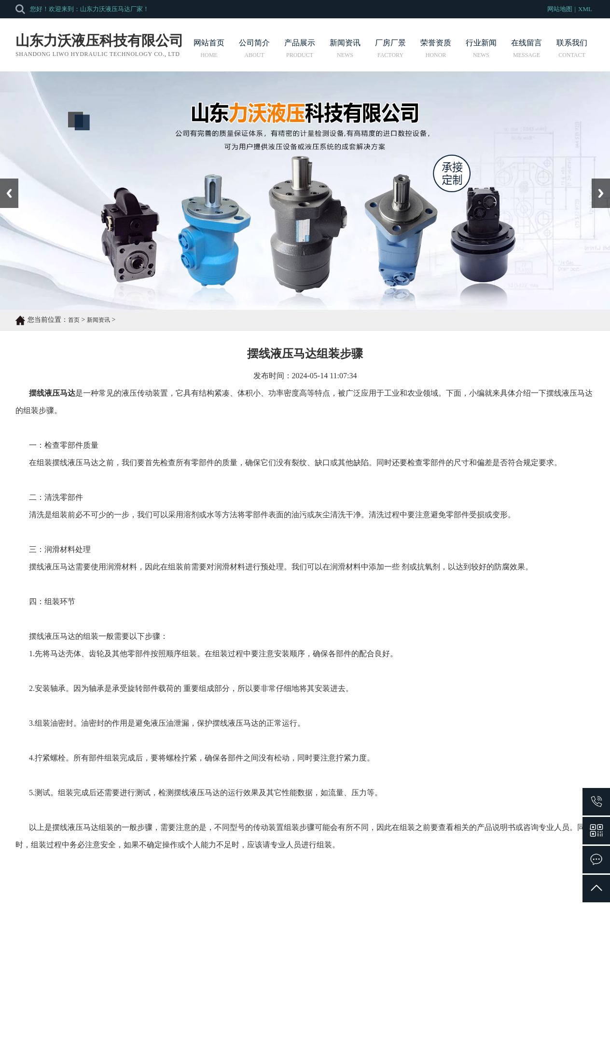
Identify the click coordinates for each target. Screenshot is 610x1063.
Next (597, 182)
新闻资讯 (345, 48)
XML (585, 9)
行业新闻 (481, 48)
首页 (74, 320)
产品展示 (299, 48)
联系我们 (572, 48)
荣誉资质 (435, 48)
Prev (5, 182)
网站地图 (559, 9)
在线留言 (526, 48)
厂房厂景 (390, 48)
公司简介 (254, 48)
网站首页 (209, 48)
